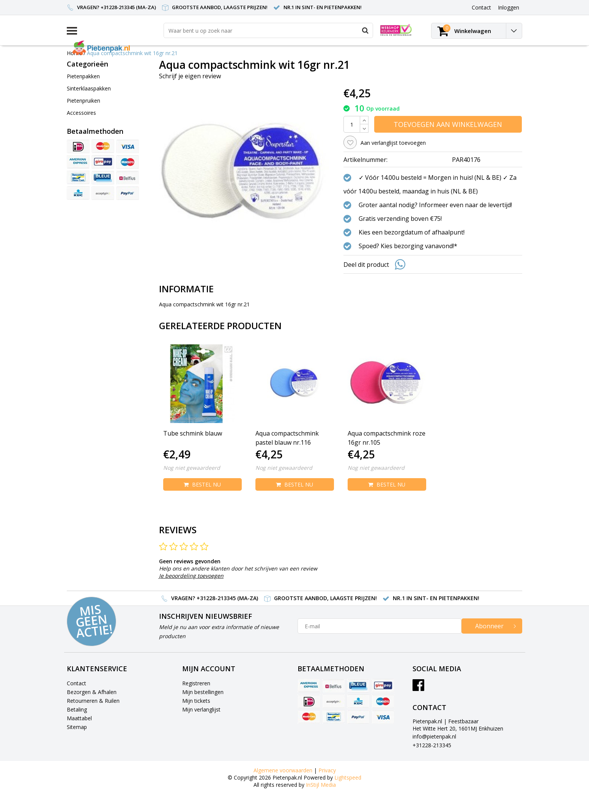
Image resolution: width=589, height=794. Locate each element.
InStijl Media (321, 784)
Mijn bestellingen (203, 692)
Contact (76, 683)
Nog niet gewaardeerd (191, 467)
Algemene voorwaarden (283, 770)
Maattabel (79, 718)
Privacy (327, 770)
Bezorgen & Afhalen (92, 692)
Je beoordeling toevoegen (191, 575)
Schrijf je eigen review (190, 76)
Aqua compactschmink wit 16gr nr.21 (132, 53)
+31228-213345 (432, 745)
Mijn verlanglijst (201, 709)
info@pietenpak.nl (434, 736)
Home (74, 53)
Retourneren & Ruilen (93, 700)
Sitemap (77, 727)
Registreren (196, 683)
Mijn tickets (196, 700)
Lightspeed (347, 777)
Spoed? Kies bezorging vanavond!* (408, 246)
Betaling (77, 709)
